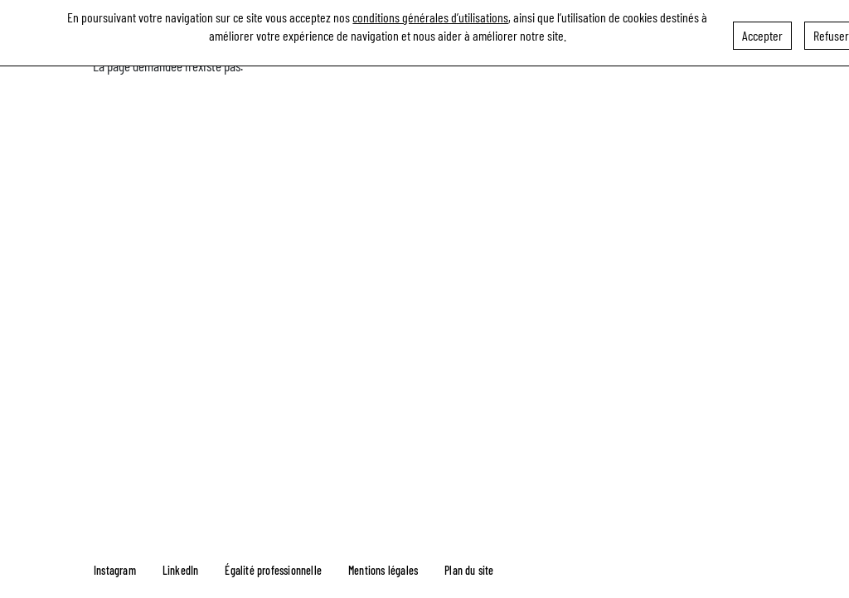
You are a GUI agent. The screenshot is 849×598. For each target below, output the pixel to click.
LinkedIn (181, 570)
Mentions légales (383, 570)
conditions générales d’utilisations (430, 14)
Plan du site (468, 570)
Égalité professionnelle (273, 570)
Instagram (115, 570)
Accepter (762, 33)
